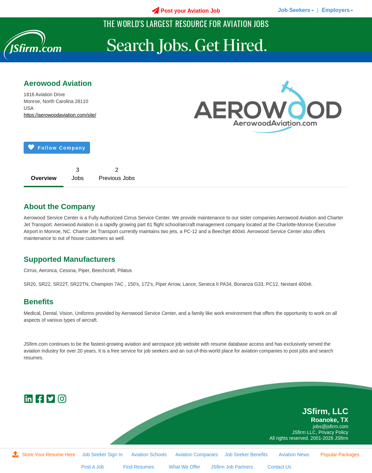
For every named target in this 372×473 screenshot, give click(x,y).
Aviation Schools (149, 454)
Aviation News (294, 454)
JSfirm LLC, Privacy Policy (320, 432)
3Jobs (78, 174)
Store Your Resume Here (43, 454)
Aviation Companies (196, 454)
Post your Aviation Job (186, 11)
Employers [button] (337, 10)
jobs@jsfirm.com (330, 426)
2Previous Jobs (116, 174)
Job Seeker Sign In (102, 454)
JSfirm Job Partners (232, 467)
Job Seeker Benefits (246, 454)
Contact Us (279, 467)
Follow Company (57, 147)
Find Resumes (138, 467)
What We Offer (184, 467)
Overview (43, 178)
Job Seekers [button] (295, 10)
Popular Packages (340, 454)
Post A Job (92, 467)
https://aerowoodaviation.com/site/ (60, 115)
